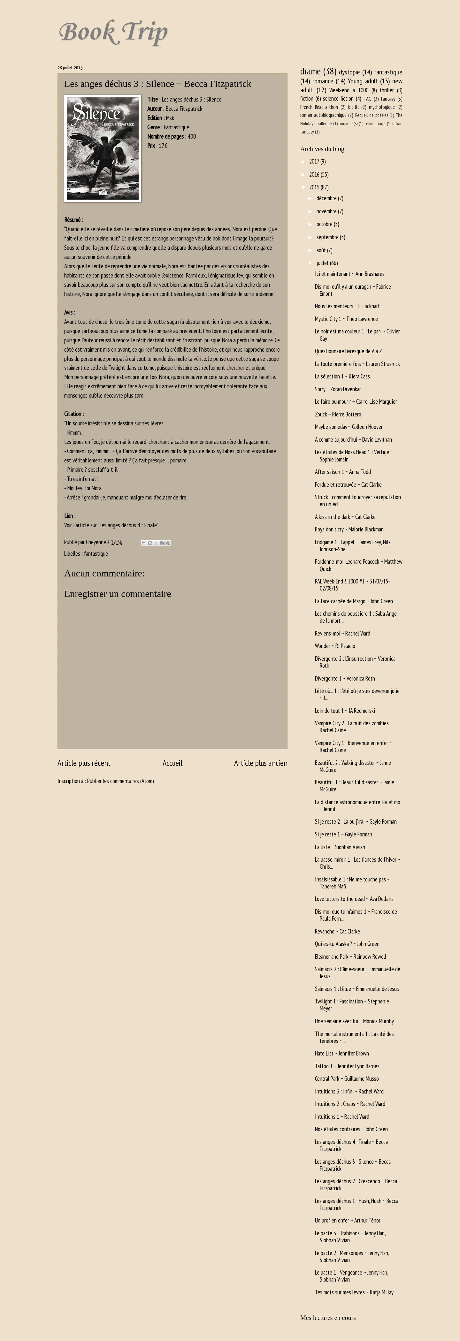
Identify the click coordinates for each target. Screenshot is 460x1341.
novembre (327, 211)
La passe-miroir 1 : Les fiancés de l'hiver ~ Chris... (357, 863)
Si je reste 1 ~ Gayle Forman (343, 834)
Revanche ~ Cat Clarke (337, 931)
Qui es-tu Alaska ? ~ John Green (347, 944)
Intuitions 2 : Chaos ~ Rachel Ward (350, 1104)
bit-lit (353, 106)
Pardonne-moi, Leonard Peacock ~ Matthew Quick (358, 565)
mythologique (382, 106)
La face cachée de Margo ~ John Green (354, 601)
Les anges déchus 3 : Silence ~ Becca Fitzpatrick (353, 1165)
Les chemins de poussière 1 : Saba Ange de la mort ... (356, 617)
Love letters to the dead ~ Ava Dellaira (354, 899)
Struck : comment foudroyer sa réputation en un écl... (358, 500)
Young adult (363, 80)
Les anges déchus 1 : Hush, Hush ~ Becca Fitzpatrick (356, 1204)
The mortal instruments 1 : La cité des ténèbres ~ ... (354, 1037)
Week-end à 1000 (348, 90)
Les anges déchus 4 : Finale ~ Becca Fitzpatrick (351, 1145)
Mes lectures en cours (328, 1317)
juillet (323, 263)
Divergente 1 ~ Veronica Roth (345, 678)
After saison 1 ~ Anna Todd (343, 472)
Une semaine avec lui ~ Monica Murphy (354, 1021)
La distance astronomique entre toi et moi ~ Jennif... (358, 805)
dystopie (349, 71)
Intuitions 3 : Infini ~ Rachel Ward (349, 1091)
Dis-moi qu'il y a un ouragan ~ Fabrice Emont (353, 290)
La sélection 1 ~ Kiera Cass (342, 376)
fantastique (96, 553)
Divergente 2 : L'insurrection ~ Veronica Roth (355, 662)
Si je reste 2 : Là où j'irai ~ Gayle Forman (356, 821)
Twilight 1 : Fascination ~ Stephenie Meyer (352, 1004)
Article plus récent (84, 763)
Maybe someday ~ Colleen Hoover (349, 426)
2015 (315, 187)
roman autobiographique (323, 114)
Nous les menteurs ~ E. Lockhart (347, 306)
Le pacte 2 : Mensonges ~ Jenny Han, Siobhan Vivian (352, 1256)
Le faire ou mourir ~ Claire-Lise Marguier (356, 401)
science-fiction (338, 98)
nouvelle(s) (348, 123)
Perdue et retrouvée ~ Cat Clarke (348, 484)
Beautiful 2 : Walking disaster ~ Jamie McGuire (353, 766)
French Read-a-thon (319, 106)
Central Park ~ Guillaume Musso (347, 1078)
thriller (387, 90)
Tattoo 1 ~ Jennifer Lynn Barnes (347, 1066)
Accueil (172, 763)
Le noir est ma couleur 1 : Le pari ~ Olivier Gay (357, 334)
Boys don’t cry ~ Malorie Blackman (349, 529)
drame (310, 71)
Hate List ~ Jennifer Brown (342, 1053)
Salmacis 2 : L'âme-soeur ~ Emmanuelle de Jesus (357, 972)
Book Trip (111, 32)
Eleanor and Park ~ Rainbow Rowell (350, 956)
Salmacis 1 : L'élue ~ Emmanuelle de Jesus (357, 989)
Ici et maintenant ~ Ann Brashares (350, 274)
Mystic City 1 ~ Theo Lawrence (346, 319)
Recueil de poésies (371, 115)
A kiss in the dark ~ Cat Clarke (345, 517)
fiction (306, 98)
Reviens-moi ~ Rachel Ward (342, 633)
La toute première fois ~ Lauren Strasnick (357, 364)
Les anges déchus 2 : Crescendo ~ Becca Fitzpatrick (356, 1184)
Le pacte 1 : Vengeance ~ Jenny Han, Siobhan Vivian (351, 1276)
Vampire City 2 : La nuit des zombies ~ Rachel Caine (354, 726)
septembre (328, 237)
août (322, 250)
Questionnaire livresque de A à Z (348, 351)
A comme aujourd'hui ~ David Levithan (353, 439)
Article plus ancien (261, 763)
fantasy (388, 98)
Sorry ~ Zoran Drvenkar (338, 389)
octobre (325, 224)
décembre (327, 198)
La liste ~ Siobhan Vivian (340, 847)
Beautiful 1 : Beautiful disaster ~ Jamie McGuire (354, 785)
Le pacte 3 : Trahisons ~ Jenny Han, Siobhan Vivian (350, 1236)
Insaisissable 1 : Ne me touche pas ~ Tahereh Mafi (352, 882)
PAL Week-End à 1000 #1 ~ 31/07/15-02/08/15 (352, 584)
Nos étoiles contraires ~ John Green (351, 1129)
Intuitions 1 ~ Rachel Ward (342, 1116)
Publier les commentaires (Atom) (120, 781)
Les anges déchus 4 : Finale (128, 525)
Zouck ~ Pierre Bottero (338, 414)
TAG (368, 98)
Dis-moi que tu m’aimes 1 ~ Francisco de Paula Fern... (356, 915)
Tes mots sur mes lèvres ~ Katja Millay (354, 1292)
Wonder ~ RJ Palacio (335, 646)
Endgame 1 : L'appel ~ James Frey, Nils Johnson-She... (353, 545)
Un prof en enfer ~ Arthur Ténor (347, 1220)
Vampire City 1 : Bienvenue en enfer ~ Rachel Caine (353, 746)
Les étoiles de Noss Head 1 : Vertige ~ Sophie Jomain (354, 455)
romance (323, 80)
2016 (315, 174)
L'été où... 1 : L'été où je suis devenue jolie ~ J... (357, 694)
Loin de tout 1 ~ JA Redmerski (345, 710)
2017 (314, 161)
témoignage (375, 123)
